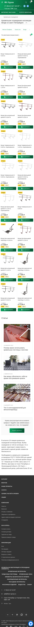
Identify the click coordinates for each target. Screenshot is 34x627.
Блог (2, 546)
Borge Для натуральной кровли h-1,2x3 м (8, 269)
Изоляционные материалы (17, 579)
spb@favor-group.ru (10, 594)
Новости (3, 506)
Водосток (21, 584)
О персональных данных (8, 557)
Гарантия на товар (6, 534)
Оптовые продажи (6, 551)
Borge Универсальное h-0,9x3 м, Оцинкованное (8, 176)
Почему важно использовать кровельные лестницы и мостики (16, 349)
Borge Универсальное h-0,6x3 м (8, 54)
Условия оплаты (5, 529)
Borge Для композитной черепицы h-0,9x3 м (25, 269)
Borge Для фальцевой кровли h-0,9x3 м (24, 116)
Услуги (3, 490)
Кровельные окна (25, 574)
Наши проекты (6, 486)
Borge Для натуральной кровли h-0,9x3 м (8, 299)
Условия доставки (6, 531)
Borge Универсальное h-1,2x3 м (8, 86)
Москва (7, 8)
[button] (8, 67)
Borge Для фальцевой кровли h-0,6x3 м (24, 86)
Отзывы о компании (6, 511)
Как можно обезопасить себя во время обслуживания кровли (15, 377)
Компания (5, 502)
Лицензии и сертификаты (8, 514)
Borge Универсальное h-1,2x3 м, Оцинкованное (25, 146)
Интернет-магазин (8, 12)
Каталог (4, 479)
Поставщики (4, 549)
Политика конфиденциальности (10, 560)
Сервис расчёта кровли (10, 493)
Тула (15, 8)
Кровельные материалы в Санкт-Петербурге (13, 624)
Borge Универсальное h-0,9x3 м (25, 207)
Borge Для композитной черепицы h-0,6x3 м (8, 239)
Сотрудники (4, 520)
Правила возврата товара (8, 537)
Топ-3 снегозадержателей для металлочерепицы (15, 409)
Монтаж (4, 482)
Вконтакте (8, 615)
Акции (3, 497)
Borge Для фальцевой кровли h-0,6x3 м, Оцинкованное (24, 55)
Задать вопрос (17, 430)
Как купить (5, 525)
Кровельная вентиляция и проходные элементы (15, 568)
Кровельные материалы (17, 571)
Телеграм (12, 615)
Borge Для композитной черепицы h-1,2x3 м (25, 299)
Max (22, 615)
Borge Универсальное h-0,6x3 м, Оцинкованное (8, 146)
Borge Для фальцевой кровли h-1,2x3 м (24, 239)
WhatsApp (17, 615)
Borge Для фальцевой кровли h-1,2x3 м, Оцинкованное (7, 208)
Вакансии (4, 509)
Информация (6, 542)
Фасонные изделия (9, 584)
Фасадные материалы (17, 582)
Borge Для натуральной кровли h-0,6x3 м (8, 116)
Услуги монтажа (25, 12)
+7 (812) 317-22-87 (12, 6)
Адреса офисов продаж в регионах (11, 517)
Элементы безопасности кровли (17, 576)
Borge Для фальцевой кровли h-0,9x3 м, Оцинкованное (24, 177)
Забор (29, 584)
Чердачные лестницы (9, 574)
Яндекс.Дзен (26, 615)
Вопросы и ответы (6, 554)
